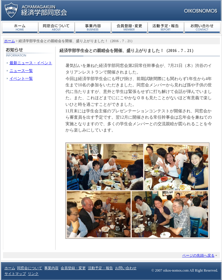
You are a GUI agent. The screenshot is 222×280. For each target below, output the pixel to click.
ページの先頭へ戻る (198, 255)
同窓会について (56, 28)
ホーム (20, 28)
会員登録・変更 (129, 28)
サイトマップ (15, 274)
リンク (33, 274)
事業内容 (93, 28)
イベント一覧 (21, 78)
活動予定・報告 (166, 28)
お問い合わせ (202, 28)
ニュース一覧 (21, 70)
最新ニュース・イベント (31, 63)
